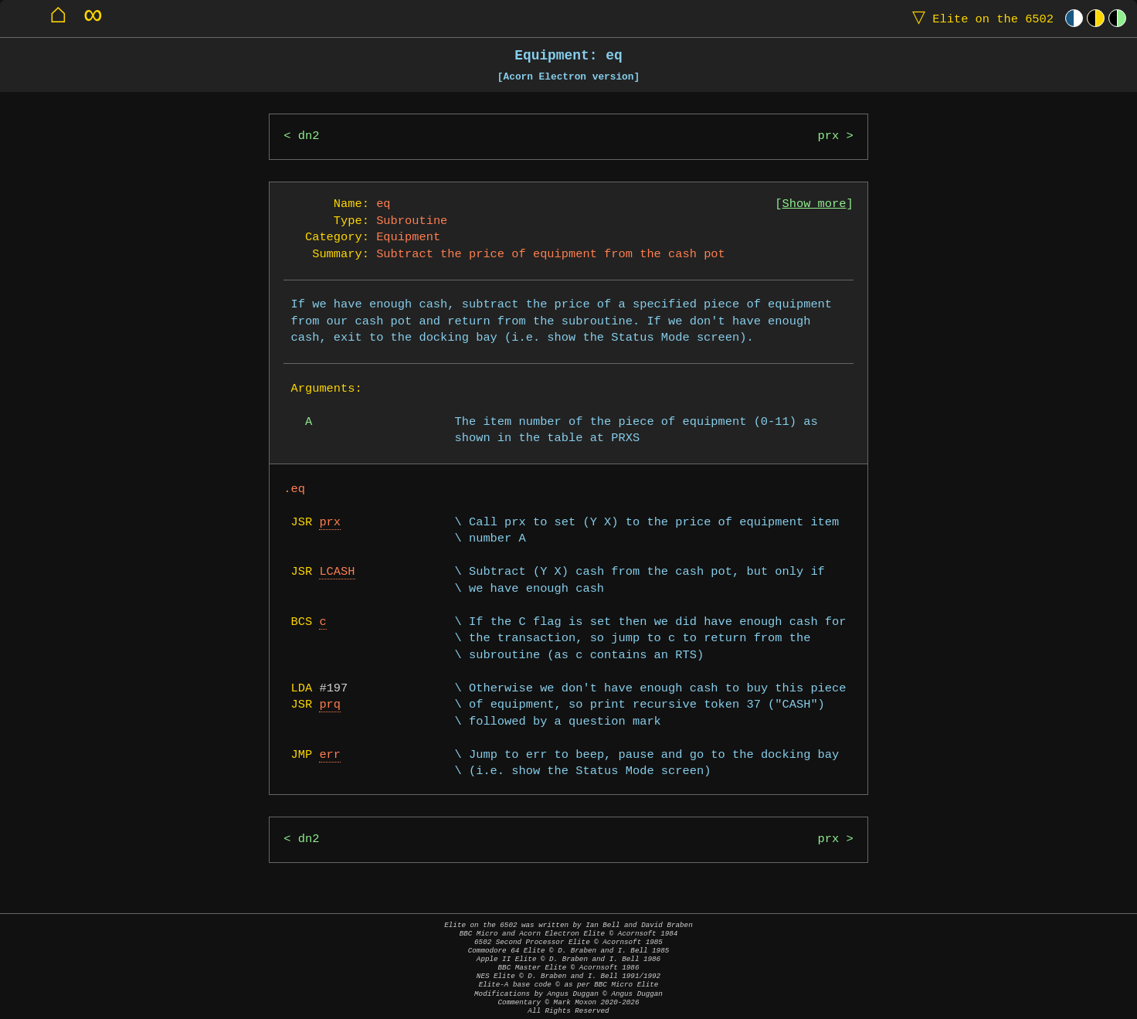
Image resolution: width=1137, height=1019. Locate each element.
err (330, 755)
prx (829, 136)
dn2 (309, 136)
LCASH (337, 572)
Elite (979, 18)
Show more (814, 204)
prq (330, 705)
